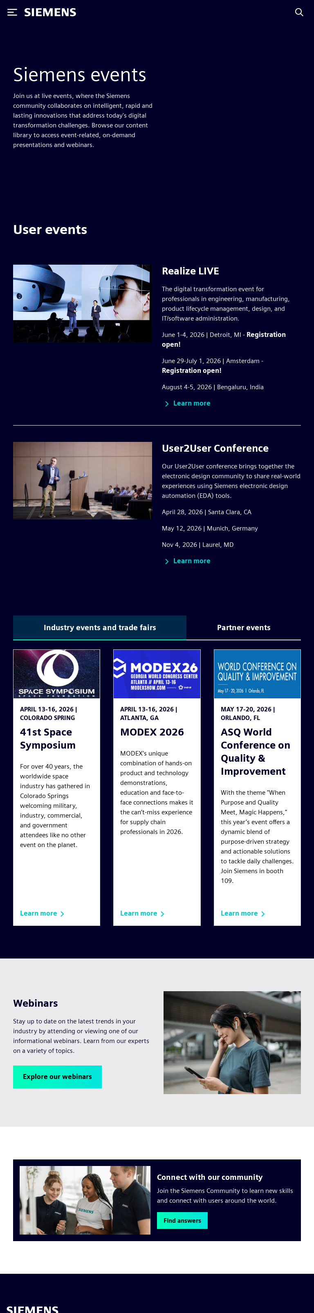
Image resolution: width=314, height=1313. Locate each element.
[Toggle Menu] (12, 12)
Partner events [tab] (244, 627)
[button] (186, 404)
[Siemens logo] (50, 12)
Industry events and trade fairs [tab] (100, 627)
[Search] (299, 12)
